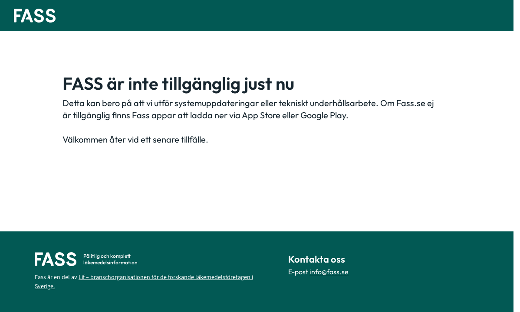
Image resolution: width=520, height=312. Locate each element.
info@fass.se (329, 271)
